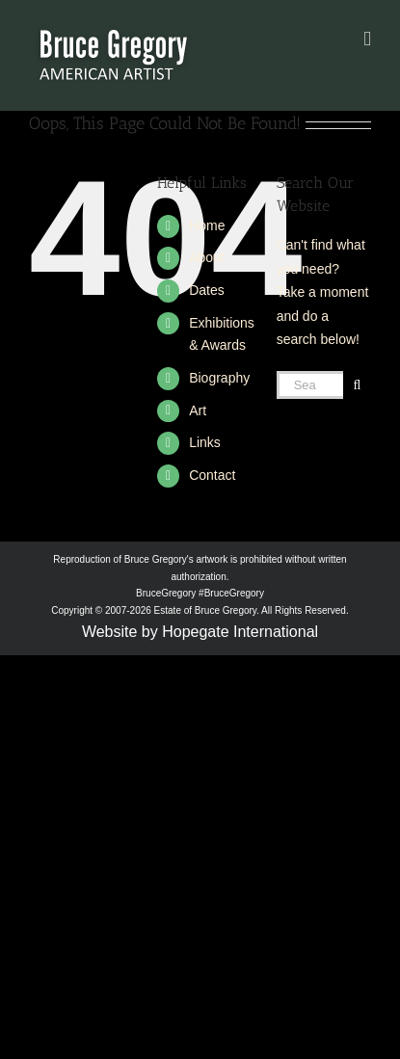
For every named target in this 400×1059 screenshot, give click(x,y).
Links (205, 442)
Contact (212, 475)
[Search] (357, 385)
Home (207, 225)
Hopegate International (240, 631)
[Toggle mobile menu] (367, 39)
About (207, 257)
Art (197, 410)
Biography (219, 377)
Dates (207, 290)
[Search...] (310, 385)
